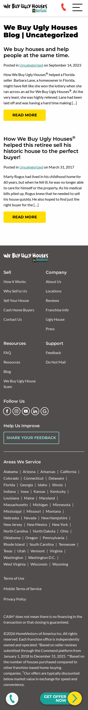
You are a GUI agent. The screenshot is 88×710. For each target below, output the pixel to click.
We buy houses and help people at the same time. (36, 52)
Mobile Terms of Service (23, 588)
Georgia (26, 484)
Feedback (53, 352)
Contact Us (13, 319)
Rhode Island (14, 544)
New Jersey (13, 524)
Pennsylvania (53, 537)
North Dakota (44, 531)
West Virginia (15, 564)
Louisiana (11, 498)
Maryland (47, 498)
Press (50, 328)
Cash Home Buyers (19, 310)
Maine (29, 498)
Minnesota (61, 504)
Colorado (11, 478)
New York (60, 524)
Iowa (25, 491)
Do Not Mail (56, 362)
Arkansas (47, 471)
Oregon (31, 537)
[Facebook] (7, 411)
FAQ (7, 352)
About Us (53, 281)
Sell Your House (16, 300)
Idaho (42, 484)
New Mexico (37, 524)
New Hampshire (54, 518)
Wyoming (60, 564)
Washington (13, 557)
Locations (53, 291)
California (68, 471)
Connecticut (34, 478)
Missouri (34, 511)
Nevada (30, 518)
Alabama (11, 471)
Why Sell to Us (15, 291)
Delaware (56, 478)
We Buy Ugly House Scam (20, 384)
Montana (53, 511)
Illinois (57, 484)
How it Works (15, 281)
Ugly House (55, 319)
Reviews (52, 300)
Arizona (29, 471)
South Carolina (42, 544)
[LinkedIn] (35, 411)
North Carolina (16, 531)
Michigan (40, 504)
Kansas (39, 491)
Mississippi (13, 511)
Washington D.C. (41, 557)
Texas (8, 551)
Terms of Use (14, 578)
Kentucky (58, 491)
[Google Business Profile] (44, 411)
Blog (7, 371)
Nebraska (11, 518)
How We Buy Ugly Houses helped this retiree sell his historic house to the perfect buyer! (41, 148)
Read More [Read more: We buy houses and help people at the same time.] (24, 115)
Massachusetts (16, 504)
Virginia (56, 551)
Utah (21, 551)
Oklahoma (12, 537)
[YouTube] (25, 411)
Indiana (10, 491)
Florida (9, 484)
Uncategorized (31, 65)
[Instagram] (16, 411)
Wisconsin (39, 564)
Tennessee (67, 544)
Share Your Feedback (31, 437)
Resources (12, 362)
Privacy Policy (15, 599)
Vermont (38, 551)
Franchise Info (57, 310)
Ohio (64, 531)
